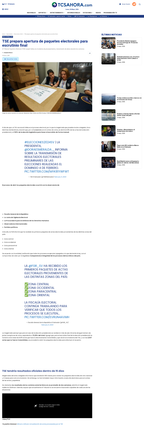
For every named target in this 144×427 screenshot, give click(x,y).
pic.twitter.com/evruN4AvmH (46, 317)
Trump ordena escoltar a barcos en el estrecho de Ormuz (129, 98)
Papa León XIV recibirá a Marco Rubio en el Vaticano (128, 146)
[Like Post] (90, 53)
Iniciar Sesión (124, 4)
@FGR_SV (35, 266)
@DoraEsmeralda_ (39, 149)
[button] (139, 4)
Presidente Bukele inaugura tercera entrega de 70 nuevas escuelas (127, 42)
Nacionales (9, 34)
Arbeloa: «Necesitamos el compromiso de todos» (126, 130)
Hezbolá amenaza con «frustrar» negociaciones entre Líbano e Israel (128, 58)
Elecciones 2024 (18, 34)
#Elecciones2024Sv (39, 142)
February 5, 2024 (60, 177)
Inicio (3, 34)
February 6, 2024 (47, 325)
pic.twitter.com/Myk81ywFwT (46, 171)
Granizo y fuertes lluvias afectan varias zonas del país (128, 114)
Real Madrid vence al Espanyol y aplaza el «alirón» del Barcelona (128, 162)
